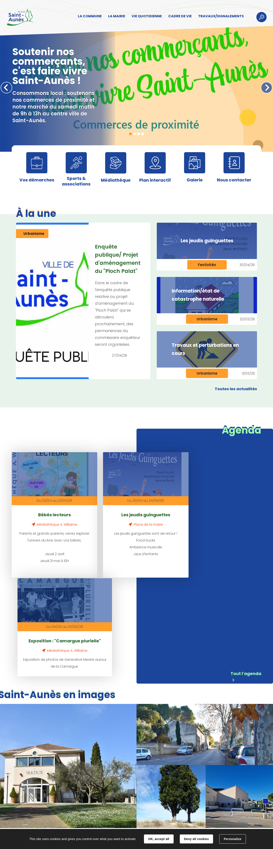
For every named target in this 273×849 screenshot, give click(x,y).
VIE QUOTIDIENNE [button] (145, 16)
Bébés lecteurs (44, 507)
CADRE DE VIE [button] (178, 16)
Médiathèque (116, 180)
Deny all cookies (196, 839)
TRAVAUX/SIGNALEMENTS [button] (220, 16)
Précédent (6, 87)
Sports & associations (76, 181)
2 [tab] (134, 133)
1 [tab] (130, 133)
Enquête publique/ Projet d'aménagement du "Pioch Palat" (118, 259)
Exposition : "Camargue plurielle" (186, 511)
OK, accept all (158, 839)
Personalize (232, 839)
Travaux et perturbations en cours (205, 349)
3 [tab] (138, 133)
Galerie (195, 180)
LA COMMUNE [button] (88, 16)
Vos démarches (36, 180)
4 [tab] (142, 133)
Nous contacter (234, 180)
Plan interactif (155, 180)
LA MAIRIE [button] (115, 16)
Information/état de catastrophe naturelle (198, 295)
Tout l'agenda (246, 573)
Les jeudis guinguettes (207, 240)
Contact (77, 824)
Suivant (266, 87)
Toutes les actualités (236, 388)
